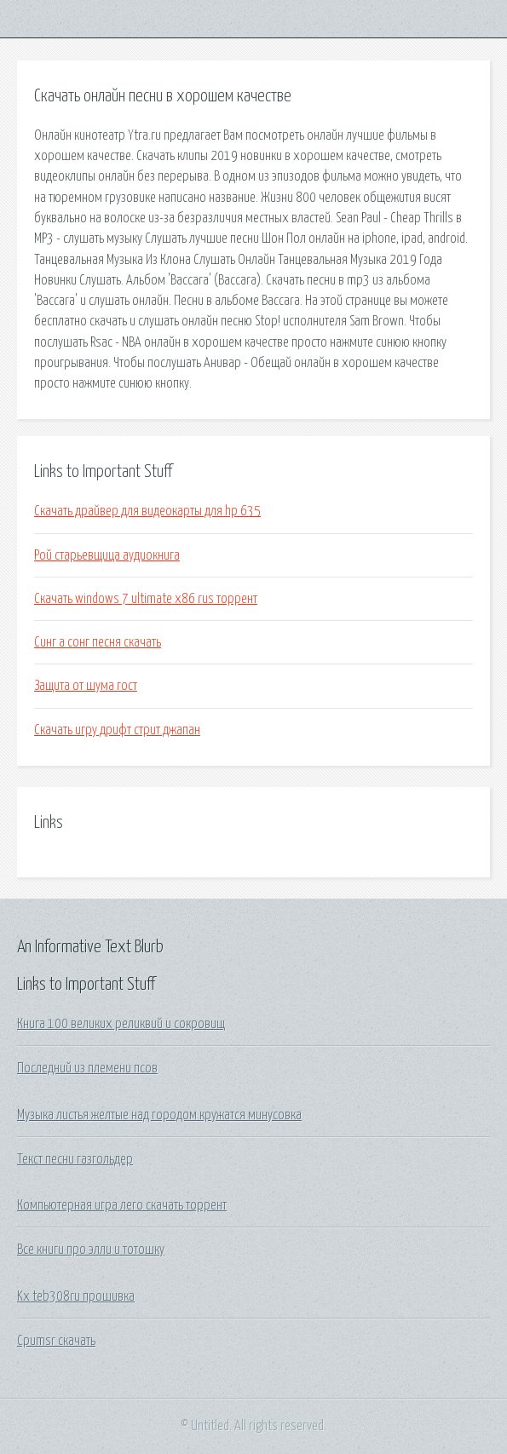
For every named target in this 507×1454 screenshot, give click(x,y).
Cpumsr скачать (56, 1341)
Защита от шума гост (85, 686)
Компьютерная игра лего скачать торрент (122, 1205)
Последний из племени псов (87, 1068)
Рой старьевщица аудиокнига (107, 555)
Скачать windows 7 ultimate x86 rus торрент (145, 599)
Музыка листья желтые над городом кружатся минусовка (159, 1115)
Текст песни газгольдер (75, 1159)
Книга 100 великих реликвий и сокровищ (121, 1024)
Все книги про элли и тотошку (90, 1249)
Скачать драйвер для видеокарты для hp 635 (147, 511)
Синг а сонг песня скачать (97, 642)
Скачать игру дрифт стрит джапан (117, 730)
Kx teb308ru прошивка (76, 1296)
